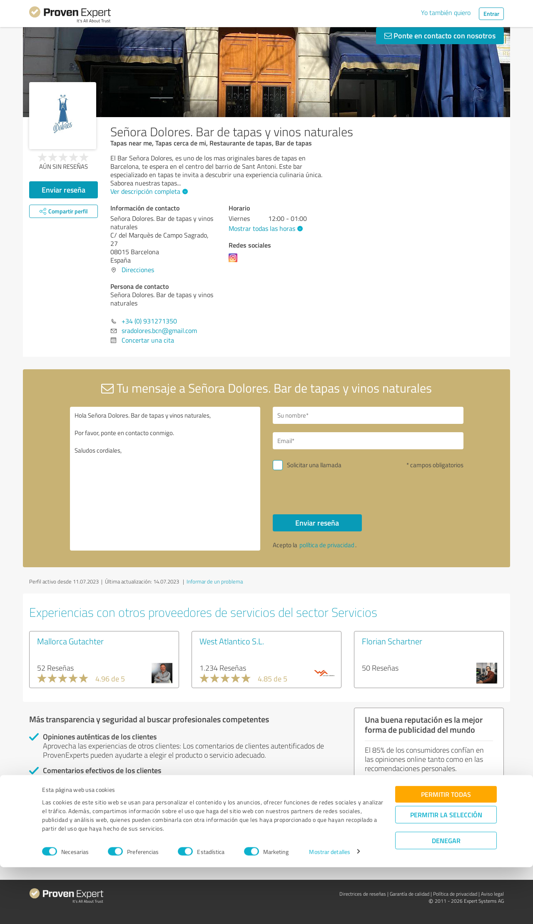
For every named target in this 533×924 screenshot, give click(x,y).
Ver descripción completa (148, 191)
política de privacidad (326, 545)
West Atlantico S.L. (231, 641)
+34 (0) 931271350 (149, 321)
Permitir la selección (446, 871)
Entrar (491, 14)
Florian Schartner (392, 641)
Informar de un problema (215, 581)
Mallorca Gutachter (70, 641)
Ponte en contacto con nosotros (440, 35)
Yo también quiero (446, 12)
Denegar (446, 897)
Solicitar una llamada (314, 465)
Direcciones (138, 269)
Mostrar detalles (329, 908)
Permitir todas (446, 851)
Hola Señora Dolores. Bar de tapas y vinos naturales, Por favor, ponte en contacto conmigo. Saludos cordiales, (165, 479)
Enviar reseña (63, 189)
